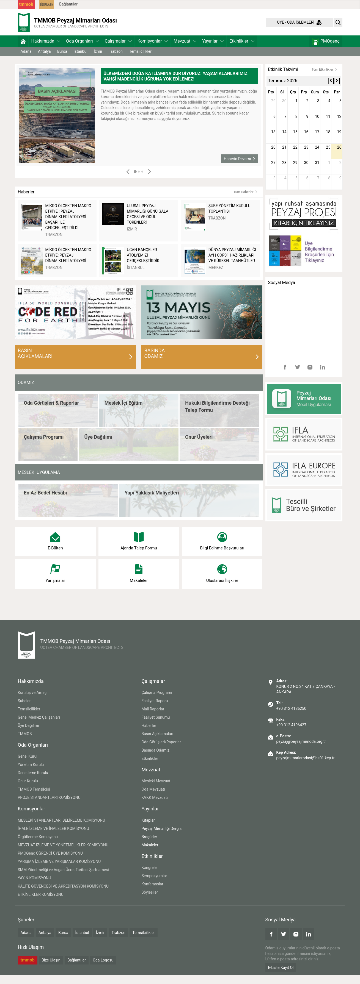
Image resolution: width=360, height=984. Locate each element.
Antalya (44, 61)
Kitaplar (148, 829)
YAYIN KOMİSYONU (34, 887)
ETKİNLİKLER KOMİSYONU (41, 904)
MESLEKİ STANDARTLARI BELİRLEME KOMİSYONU (61, 829)
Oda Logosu (103, 970)
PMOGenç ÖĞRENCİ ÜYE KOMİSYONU (50, 862)
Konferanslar (152, 893)
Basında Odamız (155, 759)
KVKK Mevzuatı (154, 807)
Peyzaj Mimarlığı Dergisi (161, 838)
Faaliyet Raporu (154, 710)
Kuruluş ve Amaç (32, 702)
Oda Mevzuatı (153, 799)
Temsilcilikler (140, 61)
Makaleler (149, 854)
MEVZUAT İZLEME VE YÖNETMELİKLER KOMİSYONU (63, 854)
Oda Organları (82, 50)
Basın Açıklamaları (157, 743)
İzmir (98, 61)
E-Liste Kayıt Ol (281, 977)
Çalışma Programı (156, 702)
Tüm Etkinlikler (324, 79)
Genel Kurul (27, 766)
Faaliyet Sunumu (155, 726)
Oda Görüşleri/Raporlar (161, 751)
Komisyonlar (153, 50)
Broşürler (149, 846)
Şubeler (24, 710)
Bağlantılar (68, 4)
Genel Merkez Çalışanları (39, 726)
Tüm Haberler (245, 201)
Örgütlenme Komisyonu (38, 846)
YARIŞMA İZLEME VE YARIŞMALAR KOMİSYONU (59, 871)
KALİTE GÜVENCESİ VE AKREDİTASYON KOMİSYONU (63, 895)
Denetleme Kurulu (33, 782)
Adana (26, 61)
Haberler (148, 735)
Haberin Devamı (240, 168)
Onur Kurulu (28, 790)
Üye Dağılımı (28, 735)
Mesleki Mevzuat (155, 790)
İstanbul (80, 61)
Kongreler (149, 877)
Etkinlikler (241, 50)
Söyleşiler (149, 901)
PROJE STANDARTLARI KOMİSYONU (49, 807)
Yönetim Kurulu (31, 774)
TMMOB (25, 743)
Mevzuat (185, 50)
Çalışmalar (118, 50)
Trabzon (116, 61)
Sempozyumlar (154, 885)
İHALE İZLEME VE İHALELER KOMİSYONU (53, 838)
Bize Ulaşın (51, 970)
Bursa (62, 61)
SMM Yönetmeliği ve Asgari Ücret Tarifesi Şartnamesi (63, 879)
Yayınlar (213, 50)
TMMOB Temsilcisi (34, 799)
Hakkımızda (46, 50)
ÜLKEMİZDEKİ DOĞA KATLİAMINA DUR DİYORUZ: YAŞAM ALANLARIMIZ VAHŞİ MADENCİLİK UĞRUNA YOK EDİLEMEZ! (175, 85)
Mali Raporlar (152, 718)
